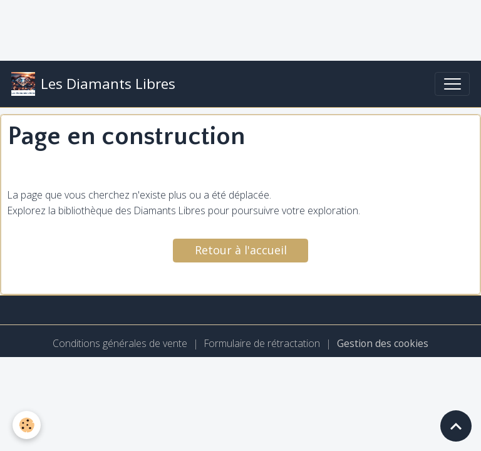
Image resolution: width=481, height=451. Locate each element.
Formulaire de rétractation (262, 343)
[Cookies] (27, 425)
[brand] (93, 84)
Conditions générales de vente (120, 343)
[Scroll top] (456, 426)
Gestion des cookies (382, 343)
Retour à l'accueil (241, 249)
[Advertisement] (228, 28)
